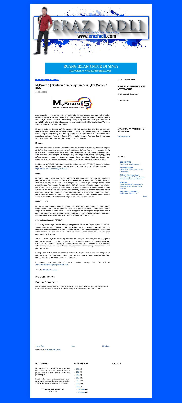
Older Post (105, 346)
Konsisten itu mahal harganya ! (130, 164)
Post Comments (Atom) (52, 350)
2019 (78, 375)
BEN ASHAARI (125, 162)
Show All (144, 196)
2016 (78, 384)
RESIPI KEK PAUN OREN (128, 193)
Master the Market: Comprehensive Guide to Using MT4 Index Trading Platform (131, 186)
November (81, 392)
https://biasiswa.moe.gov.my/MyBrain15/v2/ (51, 169)
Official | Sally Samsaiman (129, 175)
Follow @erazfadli (124, 136)
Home (73, 346)
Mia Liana (123, 182)
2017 (78, 381)
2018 (78, 378)
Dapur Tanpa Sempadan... (129, 192)
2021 (78, 369)
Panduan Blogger (126, 168)
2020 (78, 372)
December (81, 389)
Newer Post (40, 346)
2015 (78, 387)
